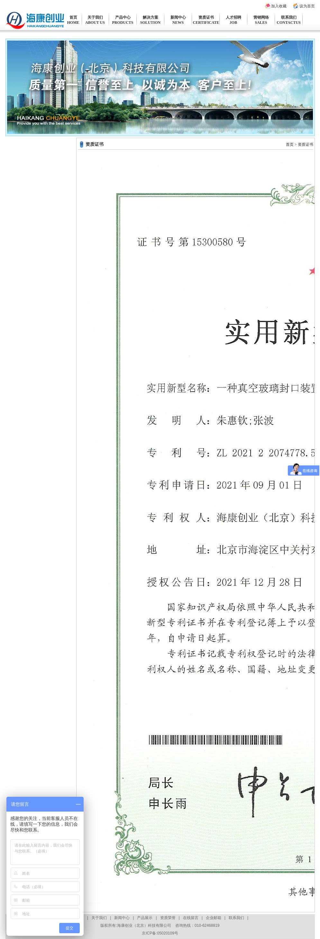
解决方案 (150, 17)
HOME (73, 22)
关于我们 (95, 17)
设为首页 (307, 6)
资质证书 (206, 17)
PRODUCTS (122, 22)
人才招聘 (233, 17)
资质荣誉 (168, 918)
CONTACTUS (288, 22)
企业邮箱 (213, 918)
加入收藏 (279, 6)
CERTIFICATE (206, 22)
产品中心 (123, 17)
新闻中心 (178, 17)
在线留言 (190, 918)
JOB (233, 22)
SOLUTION (150, 22)
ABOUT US (95, 22)
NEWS (178, 22)
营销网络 (261, 17)
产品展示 (144, 918)
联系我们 (289, 17)
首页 (73, 17)
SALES (261, 22)
